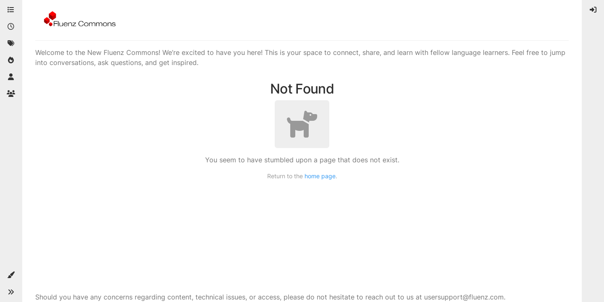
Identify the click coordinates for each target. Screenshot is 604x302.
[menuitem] (593, 10)
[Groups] (10, 94)
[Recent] (10, 27)
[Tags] (10, 43)
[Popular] (10, 60)
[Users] (10, 77)
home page (320, 176)
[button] (10, 275)
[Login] (593, 10)
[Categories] (10, 10)
